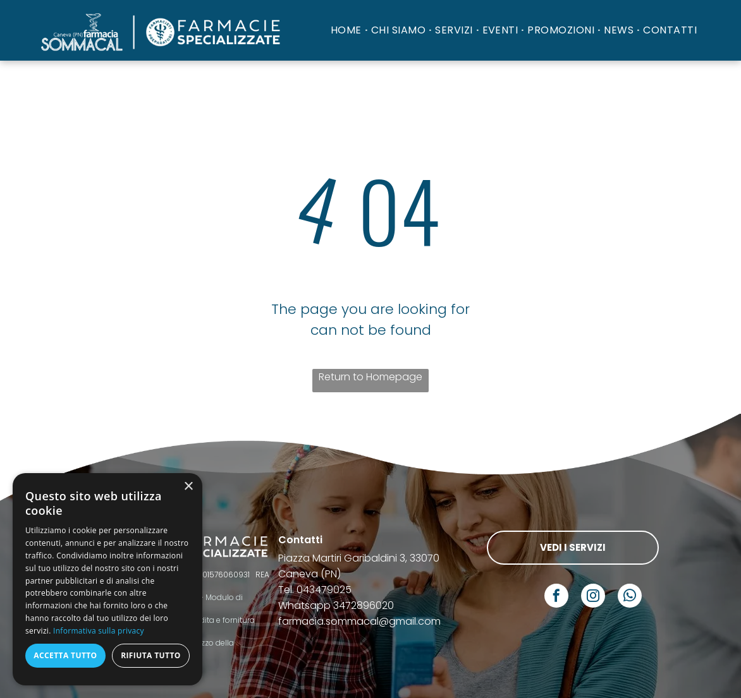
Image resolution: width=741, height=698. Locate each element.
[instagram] (593, 597)
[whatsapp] (630, 597)
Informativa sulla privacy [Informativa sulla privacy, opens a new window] (98, 630)
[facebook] (556, 597)
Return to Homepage (370, 377)
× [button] (188, 486)
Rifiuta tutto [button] (151, 655)
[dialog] (107, 579)
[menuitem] (348, 30)
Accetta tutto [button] (65, 655)
